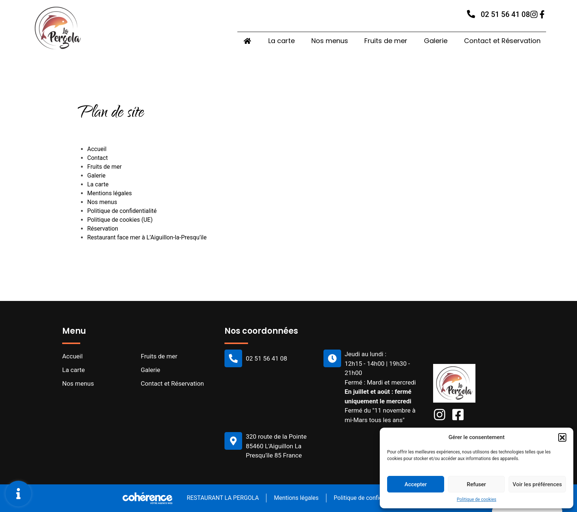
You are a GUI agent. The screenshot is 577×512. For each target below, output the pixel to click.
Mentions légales (109, 193)
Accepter (415, 484)
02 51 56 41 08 (505, 14)
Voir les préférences (537, 484)
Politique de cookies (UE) (120, 219)
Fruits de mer (385, 41)
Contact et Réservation (502, 41)
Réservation (102, 228)
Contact (97, 157)
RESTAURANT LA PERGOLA (222, 497)
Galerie (435, 41)
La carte (281, 41)
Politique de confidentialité (122, 210)
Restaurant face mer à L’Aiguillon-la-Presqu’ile (146, 237)
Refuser (476, 484)
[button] (562, 437)
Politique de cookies (476, 499)
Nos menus (329, 41)
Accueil (96, 148)
